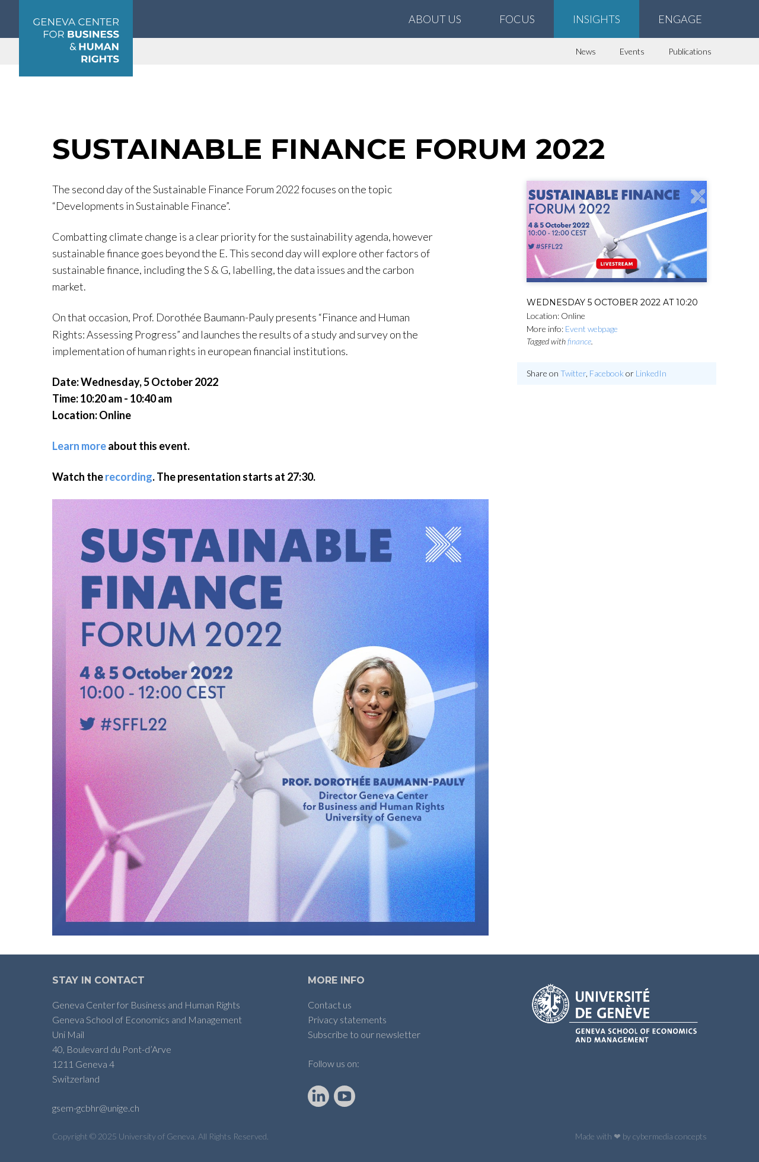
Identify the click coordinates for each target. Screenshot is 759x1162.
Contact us (330, 1004)
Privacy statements (347, 1019)
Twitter (573, 373)
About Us (435, 18)
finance (579, 341)
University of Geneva (156, 1136)
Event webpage (591, 329)
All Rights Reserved (232, 1136)
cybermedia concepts (670, 1136)
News (586, 51)
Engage (680, 18)
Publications (690, 51)
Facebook (606, 373)
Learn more (79, 445)
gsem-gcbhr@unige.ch (95, 1107)
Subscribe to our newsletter (364, 1034)
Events (632, 51)
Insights (596, 18)
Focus (517, 18)
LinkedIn (651, 373)
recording (128, 476)
